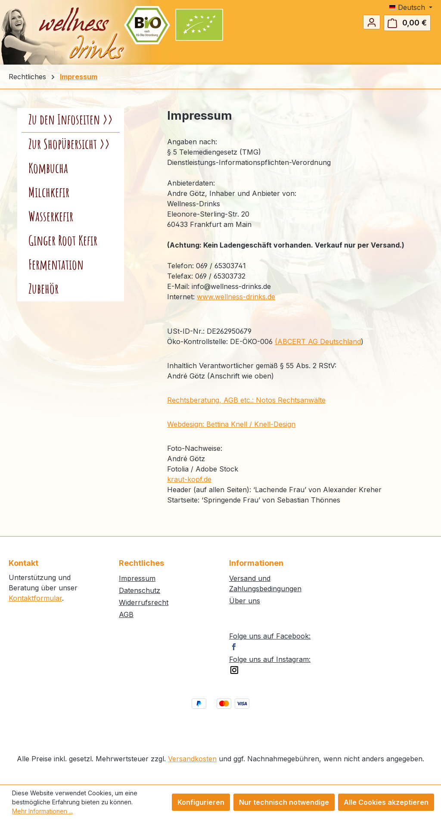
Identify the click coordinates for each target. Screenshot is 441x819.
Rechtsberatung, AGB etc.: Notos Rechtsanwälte (246, 400)
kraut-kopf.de (189, 479)
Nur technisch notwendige (284, 802)
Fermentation (56, 265)
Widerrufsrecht (143, 602)
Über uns (244, 600)
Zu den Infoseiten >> (70, 120)
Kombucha (48, 169)
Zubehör (43, 289)
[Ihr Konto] (371, 22)
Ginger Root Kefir (62, 241)
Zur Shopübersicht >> (69, 145)
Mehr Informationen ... (42, 811)
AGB (126, 614)
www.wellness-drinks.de (236, 296)
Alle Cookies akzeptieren (386, 802)
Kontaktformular (35, 598)
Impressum (137, 578)
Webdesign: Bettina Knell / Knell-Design (231, 424)
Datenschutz (139, 590)
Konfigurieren (200, 802)
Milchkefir (48, 193)
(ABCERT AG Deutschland (318, 341)
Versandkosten (192, 758)
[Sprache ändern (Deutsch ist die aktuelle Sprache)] (410, 7)
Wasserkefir (50, 217)
